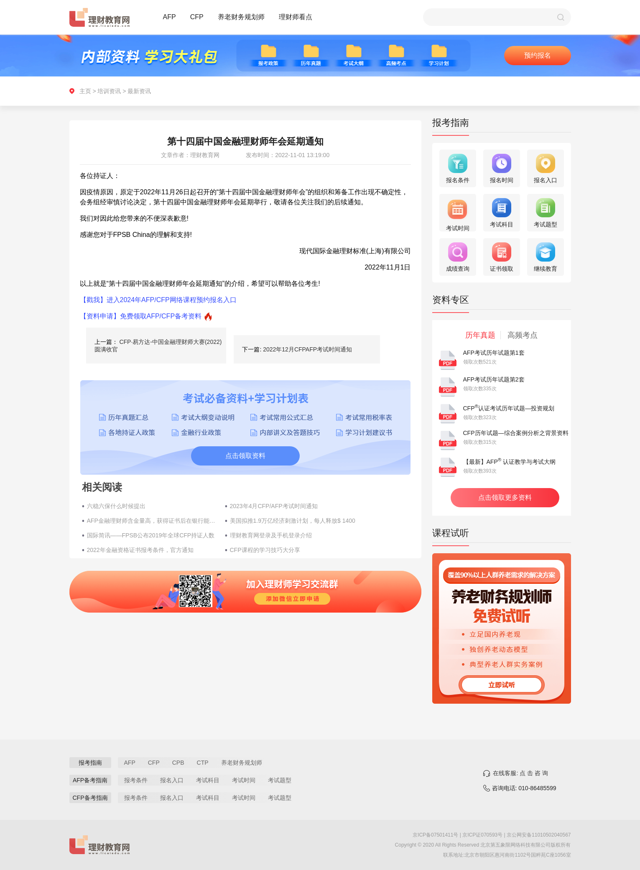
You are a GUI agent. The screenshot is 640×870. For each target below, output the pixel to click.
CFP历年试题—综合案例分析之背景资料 (516, 433)
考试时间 (243, 780)
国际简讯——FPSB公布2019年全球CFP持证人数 (151, 535)
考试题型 (279, 780)
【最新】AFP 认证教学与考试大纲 (509, 461)
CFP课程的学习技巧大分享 (265, 550)
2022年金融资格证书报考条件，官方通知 (140, 550)
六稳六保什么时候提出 (116, 506)
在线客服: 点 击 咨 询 (520, 773)
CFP (197, 16)
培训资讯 (109, 91)
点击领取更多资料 (505, 497)
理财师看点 (295, 16)
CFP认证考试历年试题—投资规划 (509, 408)
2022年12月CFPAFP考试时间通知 (307, 349)
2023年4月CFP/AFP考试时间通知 (274, 506)
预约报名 (537, 55)
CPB (178, 762)
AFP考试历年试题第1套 (494, 352)
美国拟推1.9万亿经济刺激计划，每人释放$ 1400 (292, 520)
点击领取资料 (245, 455)
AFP (169, 16)
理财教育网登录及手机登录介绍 (271, 535)
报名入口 (172, 780)
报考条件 (136, 780)
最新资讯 (139, 91)
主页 (85, 91)
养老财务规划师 (241, 16)
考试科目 (207, 780)
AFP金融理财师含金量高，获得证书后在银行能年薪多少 (152, 520)
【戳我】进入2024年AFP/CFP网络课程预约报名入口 (158, 299)
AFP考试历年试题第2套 (494, 379)
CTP (203, 762)
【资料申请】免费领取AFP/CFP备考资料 (141, 316)
